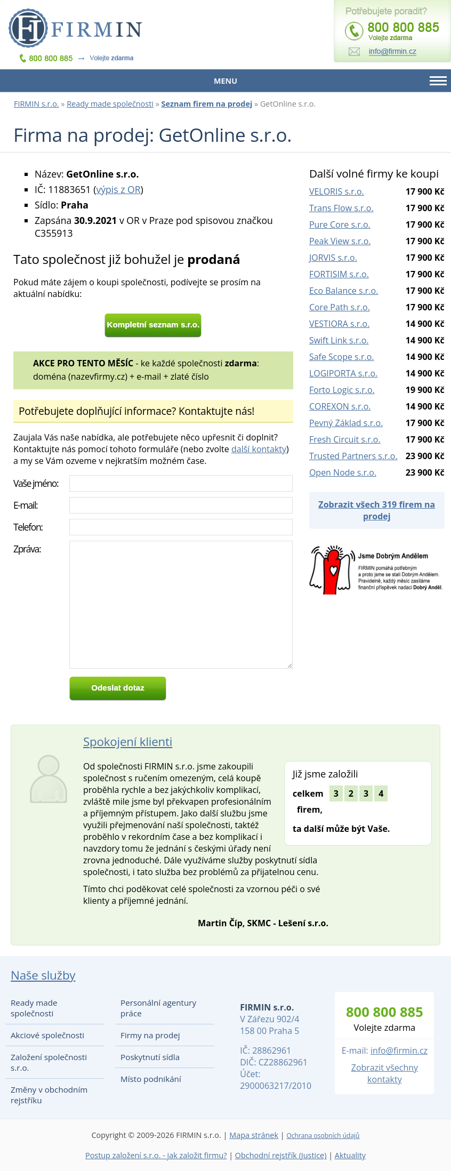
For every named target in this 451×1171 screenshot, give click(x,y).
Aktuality (350, 1155)
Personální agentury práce (158, 1007)
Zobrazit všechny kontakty (384, 1073)
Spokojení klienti (127, 741)
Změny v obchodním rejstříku (49, 1094)
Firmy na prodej (150, 1035)
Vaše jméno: (35, 483)
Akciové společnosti (47, 1035)
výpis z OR (118, 189)
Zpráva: (27, 548)
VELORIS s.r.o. (336, 191)
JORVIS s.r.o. (333, 257)
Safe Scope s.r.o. (341, 357)
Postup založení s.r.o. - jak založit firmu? (156, 1155)
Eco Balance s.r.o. (343, 290)
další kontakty (258, 449)
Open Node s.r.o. (342, 472)
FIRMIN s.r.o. (36, 104)
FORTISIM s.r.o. (339, 274)
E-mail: (25, 505)
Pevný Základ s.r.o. (346, 423)
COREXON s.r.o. (340, 406)
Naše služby (43, 975)
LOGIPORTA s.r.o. (343, 373)
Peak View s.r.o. (340, 241)
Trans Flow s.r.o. (341, 208)
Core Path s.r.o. (339, 307)
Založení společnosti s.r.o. (49, 1062)
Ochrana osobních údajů (322, 1135)
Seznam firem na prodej (207, 104)
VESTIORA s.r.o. (339, 324)
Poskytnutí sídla (150, 1057)
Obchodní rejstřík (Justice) (281, 1155)
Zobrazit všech (376, 510)
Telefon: (28, 526)
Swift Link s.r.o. (339, 340)
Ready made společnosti (110, 104)
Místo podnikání (150, 1078)
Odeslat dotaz (117, 687)
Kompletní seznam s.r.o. (153, 324)
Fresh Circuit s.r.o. (345, 439)
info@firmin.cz (399, 1050)
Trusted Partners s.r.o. (353, 456)
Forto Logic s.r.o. (342, 390)
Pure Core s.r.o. (340, 224)
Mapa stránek (253, 1135)
